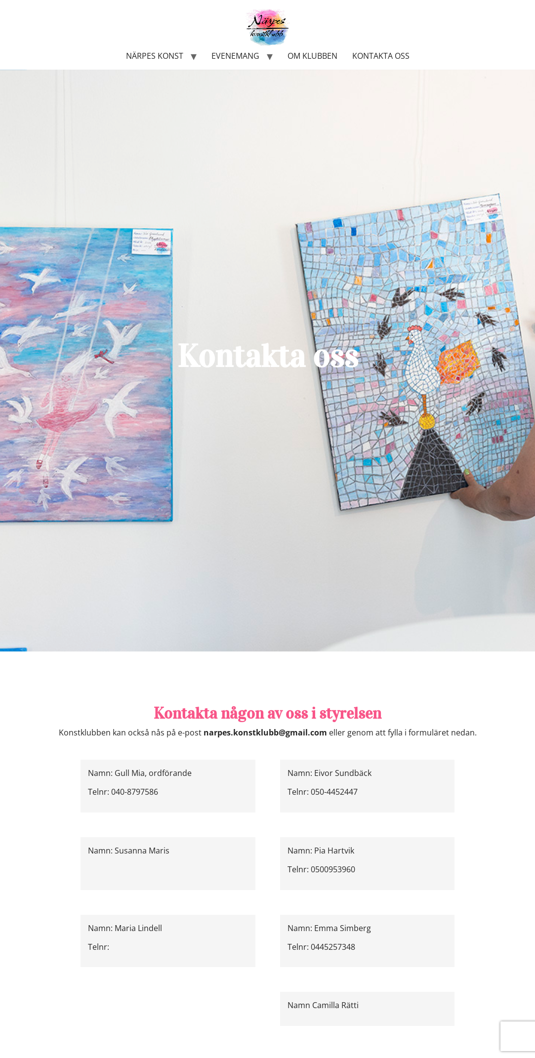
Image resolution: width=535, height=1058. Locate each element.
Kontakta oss (381, 55)
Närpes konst (154, 55)
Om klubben (312, 55)
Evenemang (235, 55)
